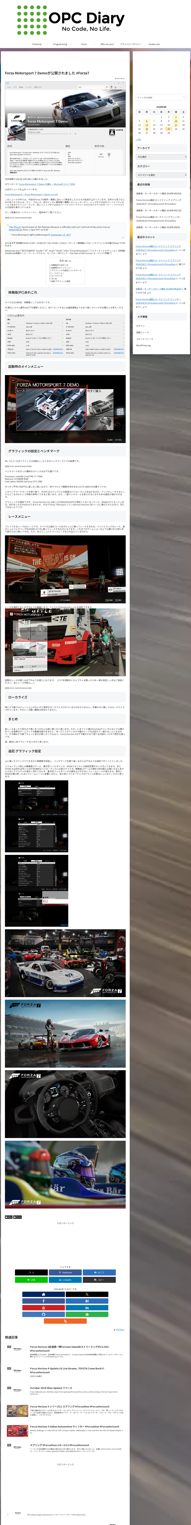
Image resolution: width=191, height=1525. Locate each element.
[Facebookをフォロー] (53, 1287)
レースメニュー (57, 273)
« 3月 (138, 139)
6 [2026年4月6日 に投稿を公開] (146, 120)
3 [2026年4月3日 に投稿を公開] (176, 116)
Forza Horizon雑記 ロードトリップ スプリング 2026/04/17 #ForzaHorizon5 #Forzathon (158, 201)
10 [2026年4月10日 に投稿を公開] (176, 120)
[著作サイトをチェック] (40, 1287)
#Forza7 (17, 227)
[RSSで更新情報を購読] (90, 1287)
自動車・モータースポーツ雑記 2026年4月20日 (158, 193)
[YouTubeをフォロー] (65, 1287)
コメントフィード (144, 338)
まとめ (54, 278)
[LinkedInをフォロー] (71, 1287)
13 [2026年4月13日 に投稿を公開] (147, 124)
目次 (62, 260)
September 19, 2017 (61, 234)
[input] (161, 97)
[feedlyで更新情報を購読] (83, 1287)
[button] (116, 1272)
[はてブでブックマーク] (55, 1272)
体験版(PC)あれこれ (59, 265)
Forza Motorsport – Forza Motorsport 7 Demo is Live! (31, 194)
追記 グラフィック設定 (60, 281)
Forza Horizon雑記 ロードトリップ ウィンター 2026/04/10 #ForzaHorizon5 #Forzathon (158, 218)
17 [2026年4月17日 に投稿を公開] (176, 124)
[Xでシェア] (14, 1272)
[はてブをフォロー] (59, 1287)
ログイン (140, 325)
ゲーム (17, 1217)
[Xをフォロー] (47, 1287)
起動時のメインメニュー (61, 267)
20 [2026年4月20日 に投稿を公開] (147, 129)
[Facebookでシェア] (35, 1272)
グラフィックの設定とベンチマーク (66, 270)
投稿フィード (142, 332)
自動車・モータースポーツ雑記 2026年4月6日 (158, 227)
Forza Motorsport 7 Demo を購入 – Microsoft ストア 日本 (47, 184)
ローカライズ (57, 275)
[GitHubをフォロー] (77, 1287)
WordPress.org (143, 345)
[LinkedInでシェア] (95, 1272)
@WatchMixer (16, 229)
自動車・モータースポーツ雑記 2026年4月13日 (158, 210)
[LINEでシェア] (75, 1272)
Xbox (9, 1217)
